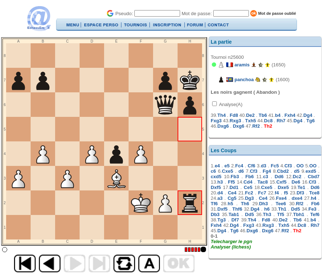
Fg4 (267, 171)
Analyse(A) (230, 104)
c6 (213, 171)
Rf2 (256, 126)
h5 (230, 203)
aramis (242, 64)
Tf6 (214, 203)
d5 (296, 171)
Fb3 (235, 176)
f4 (277, 192)
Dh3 (263, 203)
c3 (265, 176)
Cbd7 (314, 176)
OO (300, 165)
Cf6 (251, 165)
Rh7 (281, 120)
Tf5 (280, 214)
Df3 (300, 192)
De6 (296, 182)
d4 (220, 192)
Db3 (215, 214)
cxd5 (216, 176)
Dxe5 (283, 187)
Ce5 (248, 187)
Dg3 (249, 198)
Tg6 (311, 120)
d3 (263, 165)
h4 (313, 198)
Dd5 (295, 209)
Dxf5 (216, 187)
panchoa (244, 79)
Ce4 (232, 192)
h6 (267, 209)
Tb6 (263, 115)
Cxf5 (281, 182)
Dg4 (307, 115)
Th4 (222, 115)
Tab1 (233, 214)
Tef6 (314, 214)
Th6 (245, 203)
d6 (241, 171)
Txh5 (250, 120)
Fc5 (275, 165)
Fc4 (239, 165)
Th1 (282, 209)
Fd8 (234, 115)
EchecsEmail (38, 18)
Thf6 (237, 209)
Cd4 (247, 182)
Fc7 (262, 192)
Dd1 (233, 187)
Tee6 (281, 203)
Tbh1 (298, 214)
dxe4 (297, 198)
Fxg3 (216, 120)
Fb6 (249, 176)
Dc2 (297, 176)
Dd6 (279, 176)
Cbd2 (283, 171)
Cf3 (288, 165)
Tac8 (263, 182)
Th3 (267, 214)
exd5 (310, 171)
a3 (220, 198)
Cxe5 (227, 171)
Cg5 (232, 198)
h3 (220, 182)
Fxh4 (290, 115)
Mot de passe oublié (277, 13)
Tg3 (222, 220)
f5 (286, 192)
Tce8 (314, 192)
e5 (226, 165)
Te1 (301, 187)
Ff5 (231, 182)
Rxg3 (235, 120)
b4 (277, 115)
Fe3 (312, 209)
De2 (250, 115)
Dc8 (268, 120)
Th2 (268, 126)
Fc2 (249, 192)
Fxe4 (281, 198)
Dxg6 (223, 126)
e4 (217, 165)
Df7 (235, 220)
